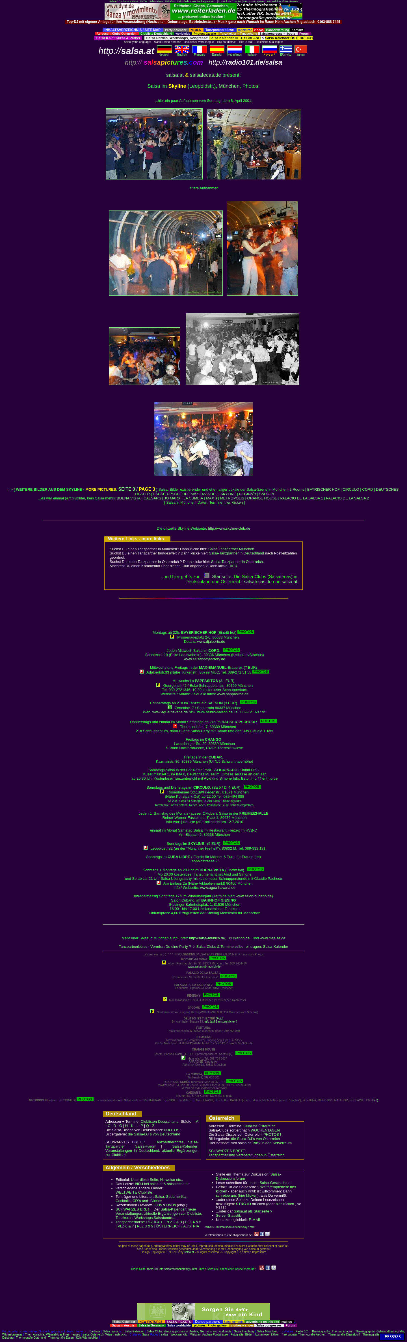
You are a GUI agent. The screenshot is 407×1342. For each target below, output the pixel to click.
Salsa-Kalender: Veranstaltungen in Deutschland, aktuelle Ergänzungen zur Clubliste (151, 1150)
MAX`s (211, 498)
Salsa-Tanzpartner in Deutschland (236, 553)
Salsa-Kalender (134, 1331)
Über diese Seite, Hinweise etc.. (157, 1179)
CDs (158, 1205)
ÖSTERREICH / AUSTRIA (177, 1226)
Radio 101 (302, 1331)
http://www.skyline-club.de (229, 528)
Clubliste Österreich (259, 1126)
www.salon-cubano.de (254, 896)
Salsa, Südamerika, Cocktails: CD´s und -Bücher (151, 1198)
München (229, 86)
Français (199, 53)
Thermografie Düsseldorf (344, 1334)
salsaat (289, 581)
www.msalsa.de (272, 938)
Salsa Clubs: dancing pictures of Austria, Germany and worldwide (189, 1331)
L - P (139, 1126)
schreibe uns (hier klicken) (237, 1195)
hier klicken (233, 502)
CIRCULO (351, 489)
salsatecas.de (205, 75)
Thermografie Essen (61, 1337)
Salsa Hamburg (244, 1331)
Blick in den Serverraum (272, 1143)
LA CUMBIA (193, 498)
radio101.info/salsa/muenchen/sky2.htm (229, 1227)
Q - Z (150, 1126)
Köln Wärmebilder (87, 1337)
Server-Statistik (228, 1215)
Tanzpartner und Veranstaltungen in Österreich (247, 1155)
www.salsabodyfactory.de (204, 659)
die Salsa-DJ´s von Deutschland (154, 1134)
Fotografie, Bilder (241, 1334)
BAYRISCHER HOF (323, 489)
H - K (129, 1126)
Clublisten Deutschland (160, 1121)
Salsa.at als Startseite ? (253, 1211)
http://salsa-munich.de (207, 938)
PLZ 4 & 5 (193, 1222)
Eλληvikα (286, 53)
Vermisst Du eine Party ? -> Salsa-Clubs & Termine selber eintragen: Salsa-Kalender (219, 946)
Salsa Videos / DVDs (134, 1)
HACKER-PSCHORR (170, 494)
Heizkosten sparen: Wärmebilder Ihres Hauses (270, 1)
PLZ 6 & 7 (126, 1226)
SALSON (266, 494)
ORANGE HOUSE (262, 498)
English (182, 53)
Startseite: (218, 576)
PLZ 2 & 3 (174, 1222)
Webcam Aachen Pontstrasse (209, 1334)
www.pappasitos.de (233, 694)
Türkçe (301, 53)
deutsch (164, 53)
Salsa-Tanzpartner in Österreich (237, 562)
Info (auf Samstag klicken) (220, 1021)
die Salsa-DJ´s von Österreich (255, 1139)
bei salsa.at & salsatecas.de (162, 1184)
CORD (367, 489)
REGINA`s (247, 494)
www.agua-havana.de (170, 712)
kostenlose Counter (229, 1)
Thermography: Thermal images (332, 1331)
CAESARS (152, 498)
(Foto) (220, 1018)
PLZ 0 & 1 (154, 1222)
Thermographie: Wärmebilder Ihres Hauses (52, 1334)
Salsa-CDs (115, 1)
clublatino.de (239, 938)
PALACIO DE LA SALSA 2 (347, 498)
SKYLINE (228, 494)
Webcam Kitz (178, 1334)
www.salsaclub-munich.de (204, 966)
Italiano (252, 53)
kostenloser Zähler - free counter (276, 1334)
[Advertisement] (203, 26)
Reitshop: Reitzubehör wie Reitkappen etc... (190, 1)
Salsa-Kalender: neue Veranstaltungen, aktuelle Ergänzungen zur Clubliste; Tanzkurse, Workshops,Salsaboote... (159, 1213)
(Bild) (374, 1100)
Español (217, 53)
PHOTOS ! (172, 1130)
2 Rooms (296, 489)
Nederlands (234, 53)
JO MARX (172, 498)
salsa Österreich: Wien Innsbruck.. (105, 1334)
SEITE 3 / (136, 489)
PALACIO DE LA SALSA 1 (301, 498)
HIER (233, 566)
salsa (115, 1331)
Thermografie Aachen (312, 1334)
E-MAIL (255, 1220)
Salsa (106, 1331)
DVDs (171, 1205)
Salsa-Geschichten (275, 1183)
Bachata (95, 1331)
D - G (117, 1126)
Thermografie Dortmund (31, 1337)
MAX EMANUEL (204, 494)
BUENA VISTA (128, 498)
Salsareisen (156, 1)
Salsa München (267, 1331)
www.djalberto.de (211, 641)
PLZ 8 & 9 (145, 1226)
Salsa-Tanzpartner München (231, 549)
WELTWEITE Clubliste (134, 1192)
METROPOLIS (232, 498)
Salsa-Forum (145, 1146)
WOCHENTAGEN (265, 1130)
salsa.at (175, 75)
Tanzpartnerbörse (133, 946)
